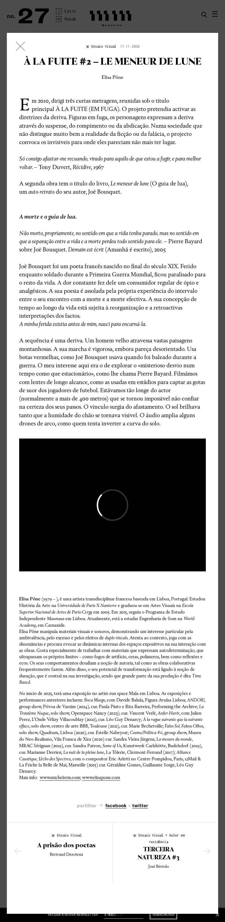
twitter (140, 805)
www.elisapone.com (101, 777)
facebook (115, 805)
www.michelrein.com (60, 777)
